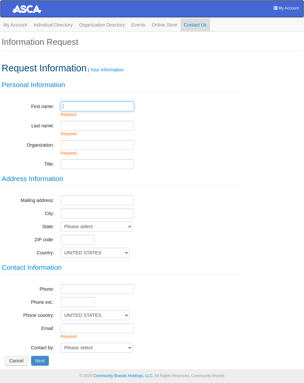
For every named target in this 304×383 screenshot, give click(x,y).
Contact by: (42, 347)
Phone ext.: (42, 302)
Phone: (47, 289)
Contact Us (195, 24)
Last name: (42, 125)
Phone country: (38, 315)
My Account (15, 24)
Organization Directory (101, 24)
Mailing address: (37, 200)
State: (48, 226)
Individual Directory (52, 24)
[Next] (40, 361)
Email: (47, 328)
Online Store (165, 24)
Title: (49, 164)
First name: (42, 106)
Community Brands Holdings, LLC (123, 376)
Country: (45, 252)
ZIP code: (44, 239)
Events (138, 24)
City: (49, 213)
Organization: (40, 145)
